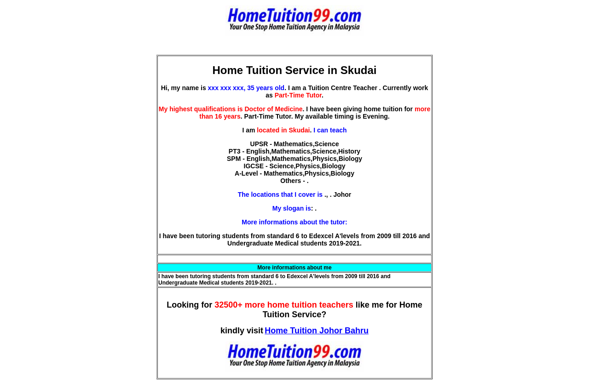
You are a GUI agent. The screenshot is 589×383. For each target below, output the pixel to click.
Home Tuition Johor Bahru (317, 330)
